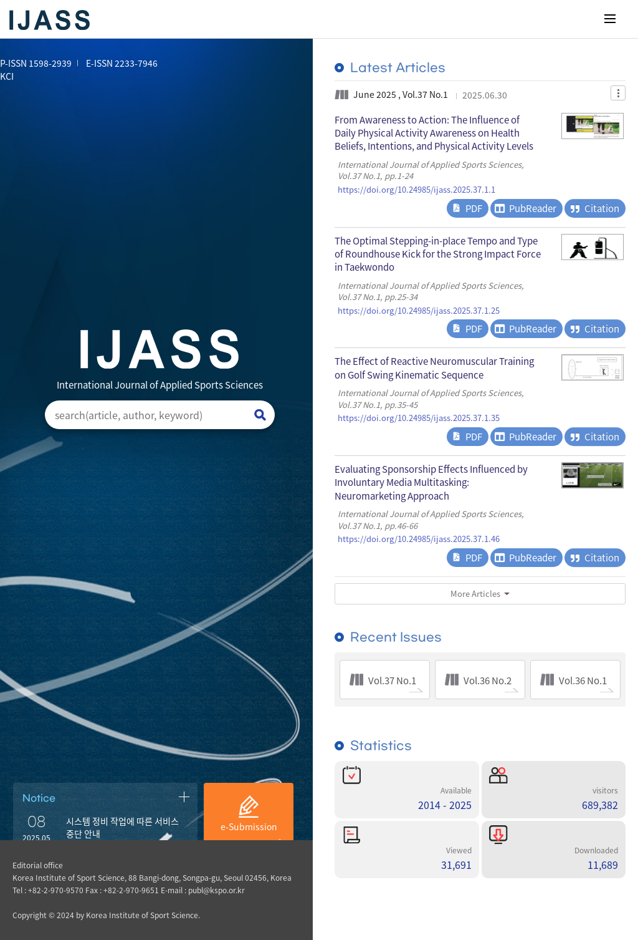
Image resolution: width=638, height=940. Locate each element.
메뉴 (610, 18)
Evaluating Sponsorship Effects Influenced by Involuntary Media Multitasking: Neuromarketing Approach (431, 482)
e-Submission (249, 826)
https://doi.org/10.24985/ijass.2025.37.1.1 (416, 189)
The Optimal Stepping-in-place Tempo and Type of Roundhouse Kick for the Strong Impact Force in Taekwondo (438, 254)
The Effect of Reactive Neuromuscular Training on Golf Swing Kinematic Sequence (434, 367)
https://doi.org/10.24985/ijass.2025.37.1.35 (419, 418)
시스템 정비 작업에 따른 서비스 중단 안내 (122, 827)
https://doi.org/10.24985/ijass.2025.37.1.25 (419, 310)
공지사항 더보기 (183, 796)
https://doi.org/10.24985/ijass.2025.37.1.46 (419, 539)
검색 (260, 415)
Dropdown (618, 92)
